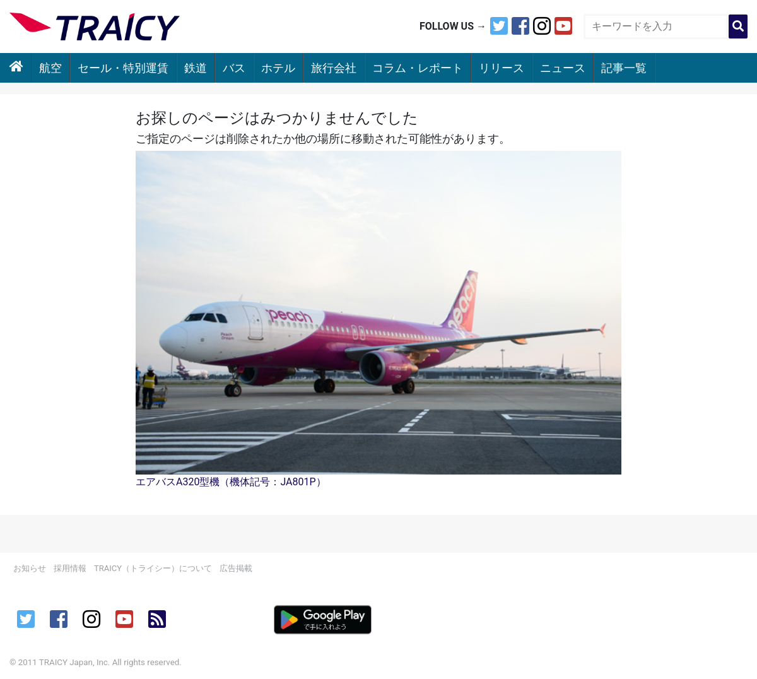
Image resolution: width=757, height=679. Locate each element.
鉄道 (195, 67)
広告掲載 (236, 568)
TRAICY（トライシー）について (153, 568)
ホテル (278, 67)
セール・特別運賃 (123, 67)
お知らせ (29, 568)
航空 (50, 67)
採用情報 (70, 568)
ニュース (562, 67)
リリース (501, 67)
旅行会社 (333, 67)
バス (234, 67)
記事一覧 (624, 67)
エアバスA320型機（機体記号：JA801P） (231, 482)
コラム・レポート (417, 67)
